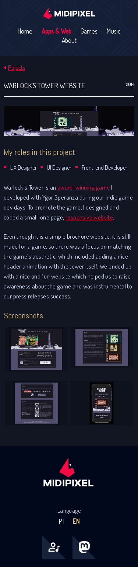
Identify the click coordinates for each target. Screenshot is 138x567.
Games (89, 31)
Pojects (16, 67)
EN (75, 521)
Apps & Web (56, 31)
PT (62, 521)
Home (25, 31)
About (69, 40)
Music (113, 31)
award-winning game (83, 187)
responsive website (89, 217)
